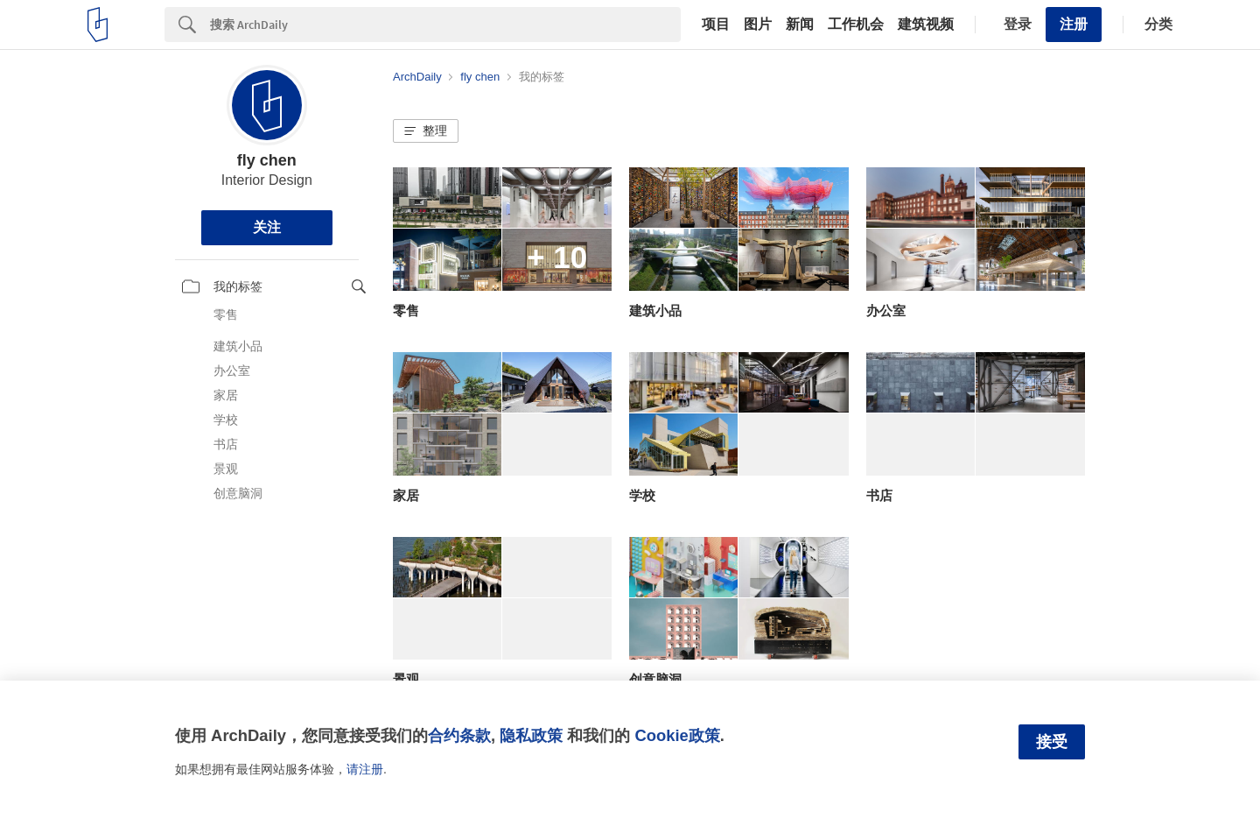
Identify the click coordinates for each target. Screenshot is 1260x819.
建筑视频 (926, 25)
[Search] (445, 24)
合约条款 (459, 735)
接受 (1052, 742)
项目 (716, 25)
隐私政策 (531, 735)
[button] (425, 131)
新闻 (800, 25)
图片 (758, 25)
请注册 (364, 769)
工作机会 (856, 25)
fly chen (267, 160)
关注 (267, 227)
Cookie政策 (676, 735)
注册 (1074, 24)
